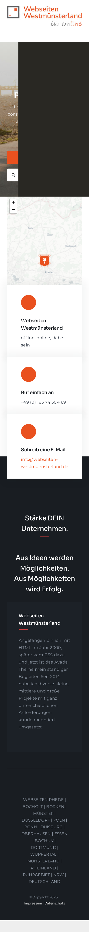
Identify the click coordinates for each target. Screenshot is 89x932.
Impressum (33, 903)
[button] (44, 261)
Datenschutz (54, 903)
